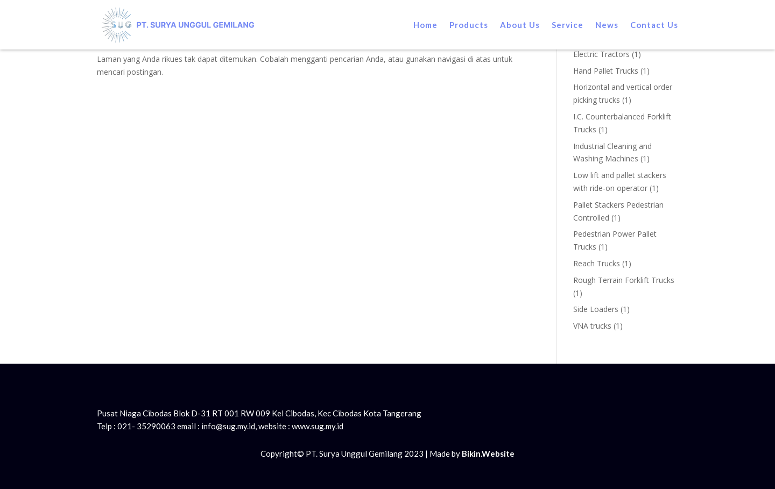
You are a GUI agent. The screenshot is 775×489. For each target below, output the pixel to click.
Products (468, 25)
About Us (520, 25)
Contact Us (654, 25)
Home (425, 25)
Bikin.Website (488, 453)
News (606, 25)
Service (567, 25)
